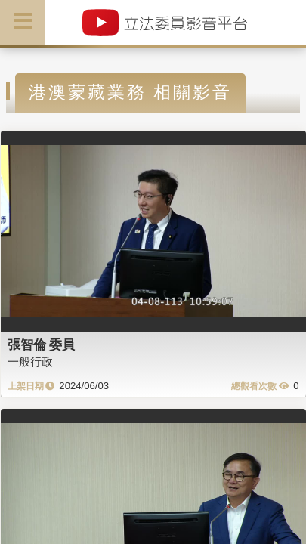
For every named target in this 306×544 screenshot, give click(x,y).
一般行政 (30, 361)
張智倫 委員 (42, 344)
